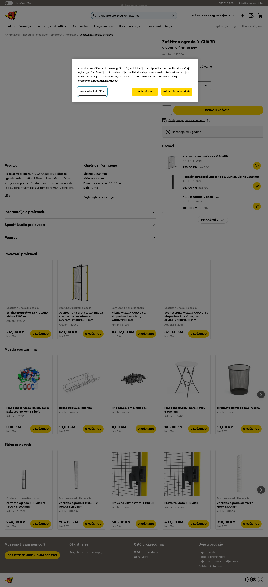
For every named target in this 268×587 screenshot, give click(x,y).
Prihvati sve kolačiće (176, 91)
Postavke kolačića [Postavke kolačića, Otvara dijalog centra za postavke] (92, 91)
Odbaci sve (145, 91)
